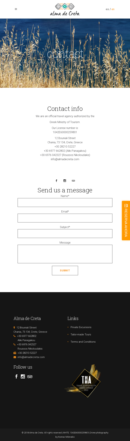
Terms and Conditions (83, 341)
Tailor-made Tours (81, 334)
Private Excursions (81, 327)
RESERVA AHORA (126, 222)
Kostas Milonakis (66, 437)
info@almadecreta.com (65, 159)
